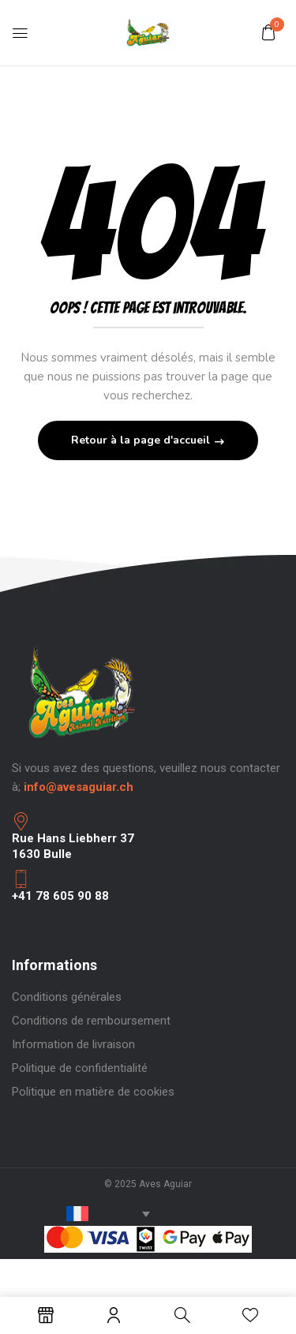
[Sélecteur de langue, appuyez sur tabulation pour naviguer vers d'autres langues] (85, 1213)
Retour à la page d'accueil (142, 440)
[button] (268, 32)
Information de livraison (73, 1044)
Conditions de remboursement (91, 1021)
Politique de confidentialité (80, 1068)
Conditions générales (67, 997)
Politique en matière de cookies (93, 1092)
